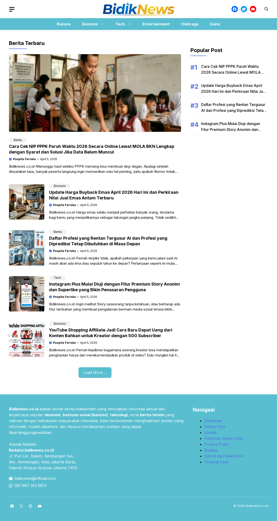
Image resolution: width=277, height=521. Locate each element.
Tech (125, 24)
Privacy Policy (217, 444)
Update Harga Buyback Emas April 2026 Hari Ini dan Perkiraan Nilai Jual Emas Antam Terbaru (233, 91)
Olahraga (189, 24)
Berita (18, 140)
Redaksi (211, 450)
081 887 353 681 (29, 485)
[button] (266, 9)
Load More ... (95, 372)
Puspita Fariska (24, 159)
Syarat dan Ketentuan (223, 456)
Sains (215, 24)
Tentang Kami (216, 462)
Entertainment (156, 24)
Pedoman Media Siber (224, 438)
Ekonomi (95, 24)
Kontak (210, 432)
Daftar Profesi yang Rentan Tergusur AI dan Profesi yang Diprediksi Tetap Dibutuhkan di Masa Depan (233, 110)
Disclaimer (213, 420)
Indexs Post (214, 426)
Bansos (64, 24)
